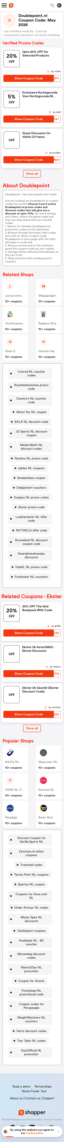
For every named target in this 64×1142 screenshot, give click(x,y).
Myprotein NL (48, 761)
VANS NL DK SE (16, 789)
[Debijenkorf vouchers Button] (30, 487)
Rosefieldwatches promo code (31, 387)
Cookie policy (34, 1133)
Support (48, 1098)
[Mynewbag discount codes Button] (30, 955)
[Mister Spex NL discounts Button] (30, 919)
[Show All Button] (32, 728)
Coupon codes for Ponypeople (31, 1006)
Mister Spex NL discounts (31, 919)
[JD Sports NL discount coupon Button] (30, 433)
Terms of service (53, 1119)
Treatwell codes (31, 864)
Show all (32, 728)
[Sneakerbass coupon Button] (29, 477)
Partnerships (43, 1086)
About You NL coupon (31, 412)
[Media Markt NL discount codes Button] (30, 446)
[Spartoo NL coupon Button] (30, 884)
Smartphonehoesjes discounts (31, 555)
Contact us (33, 1098)
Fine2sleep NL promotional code (31, 992)
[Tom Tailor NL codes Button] (30, 1040)
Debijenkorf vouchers (31, 487)
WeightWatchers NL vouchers (31, 1019)
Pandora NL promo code (31, 458)
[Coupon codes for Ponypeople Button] (30, 1006)
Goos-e (10, 351)
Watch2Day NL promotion (31, 969)
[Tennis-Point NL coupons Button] (30, 874)
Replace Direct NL (51, 323)
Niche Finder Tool (34, 1091)
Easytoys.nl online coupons (31, 853)
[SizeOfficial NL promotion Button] (30, 1052)
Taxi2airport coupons (31, 930)
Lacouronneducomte (19, 295)
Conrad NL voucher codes (31, 373)
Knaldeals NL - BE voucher (31, 942)
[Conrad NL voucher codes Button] (30, 373)
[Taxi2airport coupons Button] (30, 930)
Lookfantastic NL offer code (31, 518)
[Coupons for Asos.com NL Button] (30, 896)
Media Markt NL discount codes (31, 446)
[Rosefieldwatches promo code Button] (30, 387)
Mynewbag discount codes (31, 955)
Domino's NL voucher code (31, 400)
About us (16, 1098)
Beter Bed (45, 817)
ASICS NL (12, 761)
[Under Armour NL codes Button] (30, 907)
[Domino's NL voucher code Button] (30, 400)
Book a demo (21, 1086)
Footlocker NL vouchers (31, 576)
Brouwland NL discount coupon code (31, 542)
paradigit (11, 817)
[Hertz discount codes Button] (30, 1031)
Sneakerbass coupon (31, 477)
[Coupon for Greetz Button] (29, 980)
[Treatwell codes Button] (30, 864)
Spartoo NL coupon (31, 884)
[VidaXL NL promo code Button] (29, 567)
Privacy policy (34, 1119)
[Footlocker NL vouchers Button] (30, 576)
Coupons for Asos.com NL (31, 896)
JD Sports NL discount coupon (31, 433)
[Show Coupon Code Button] (28, 78)
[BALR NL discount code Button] (30, 421)
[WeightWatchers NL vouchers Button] (30, 1019)
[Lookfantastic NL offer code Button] (30, 518)
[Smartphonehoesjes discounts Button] (30, 555)
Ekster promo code (31, 507)
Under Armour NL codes (31, 907)
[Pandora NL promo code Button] (30, 458)
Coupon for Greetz (31, 980)
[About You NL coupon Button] (29, 412)
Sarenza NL (46, 789)
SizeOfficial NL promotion (31, 1052)
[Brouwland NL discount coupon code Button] (30, 542)
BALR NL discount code (31, 421)
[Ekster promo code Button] (30, 507)
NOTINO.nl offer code (31, 530)
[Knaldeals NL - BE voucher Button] (30, 942)
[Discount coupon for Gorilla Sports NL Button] (30, 839)
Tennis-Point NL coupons (31, 874)
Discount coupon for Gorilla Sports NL (31, 839)
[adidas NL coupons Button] (30, 468)
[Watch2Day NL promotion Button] (30, 969)
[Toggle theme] (59, 5)
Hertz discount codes (31, 1031)
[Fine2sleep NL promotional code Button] (30, 992)
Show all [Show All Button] (32, 173)
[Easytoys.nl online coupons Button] (30, 853)
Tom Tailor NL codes (31, 1040)
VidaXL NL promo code (31, 567)
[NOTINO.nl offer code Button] (30, 530)
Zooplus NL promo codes (31, 497)
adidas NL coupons (31, 468)
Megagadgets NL (50, 295)
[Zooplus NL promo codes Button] (30, 497)
